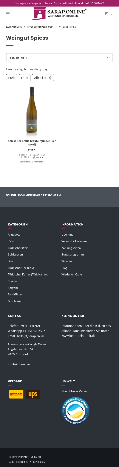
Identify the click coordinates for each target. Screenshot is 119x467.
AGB (11, 460)
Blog (64, 267)
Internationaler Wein (40, 26)
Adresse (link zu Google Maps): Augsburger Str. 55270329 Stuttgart (29, 348)
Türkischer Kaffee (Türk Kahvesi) (30, 274)
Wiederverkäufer (72, 274)
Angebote (14, 235)
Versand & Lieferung (75, 241)
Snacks (13, 280)
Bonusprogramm (73, 254)
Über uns (67, 235)
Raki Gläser (16, 294)
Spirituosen (16, 254)
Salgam (13, 287)
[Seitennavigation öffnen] (14, 14)
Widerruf (67, 261)
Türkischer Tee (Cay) (22, 267)
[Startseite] (59, 14)
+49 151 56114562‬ (35, 330)
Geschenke (15, 300)
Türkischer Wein (19, 248)
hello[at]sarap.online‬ (32, 335)
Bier (10, 261)
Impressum (41, 460)
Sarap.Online (14, 26)
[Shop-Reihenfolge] (59, 57)
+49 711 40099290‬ (31, 325)
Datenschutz (24, 460)
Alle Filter (43, 78)
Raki (11, 241)
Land (24, 78)
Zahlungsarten (71, 248)
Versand (40, 157)
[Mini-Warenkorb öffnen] (104, 14)
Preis (11, 78)
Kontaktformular (19, 363)
